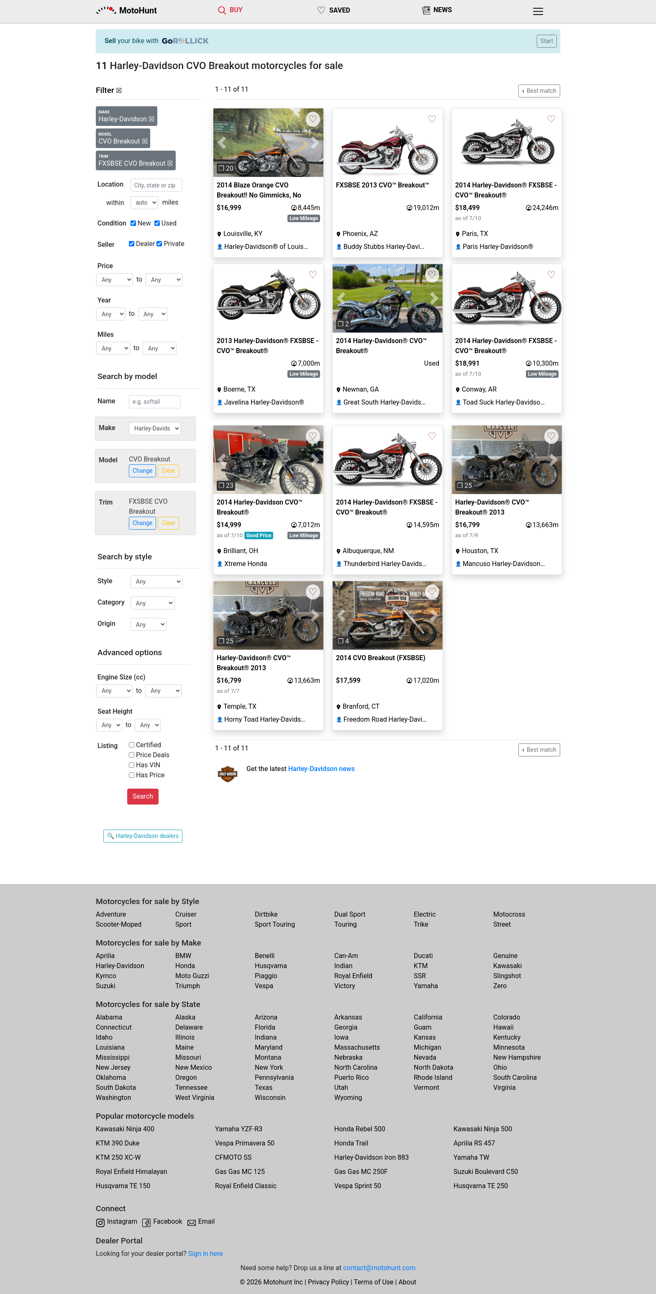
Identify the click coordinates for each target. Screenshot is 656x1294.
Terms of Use (374, 1282)
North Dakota (434, 1067)
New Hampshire (517, 1057)
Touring (345, 924)
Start (547, 41)
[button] (221, 142)
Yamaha (426, 986)
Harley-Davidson (120, 966)
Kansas (425, 1037)
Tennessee (191, 1088)
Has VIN (148, 765)
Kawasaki (507, 966)
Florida (265, 1027)
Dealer (145, 244)
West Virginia (195, 1098)
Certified (148, 745)
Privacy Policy (328, 1282)
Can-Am (346, 956)
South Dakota (116, 1088)
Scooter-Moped (118, 924)
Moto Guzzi (192, 976)
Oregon (186, 1077)
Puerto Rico (351, 1077)
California (428, 1017)
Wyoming (348, 1098)
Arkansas (348, 1017)
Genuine (505, 956)
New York (269, 1067)
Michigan (427, 1047)
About (407, 1282)
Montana (268, 1057)
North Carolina (355, 1067)
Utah (341, 1088)
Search (143, 796)
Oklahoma (111, 1077)
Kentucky (506, 1037)
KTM (421, 966)
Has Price (150, 775)
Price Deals (152, 755)
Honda (185, 966)
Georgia (345, 1027)
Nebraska (348, 1057)
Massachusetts (357, 1047)
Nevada (425, 1057)
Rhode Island (433, 1077)
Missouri (188, 1057)
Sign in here (205, 1254)
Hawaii (503, 1027)
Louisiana (110, 1047)
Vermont (426, 1088)
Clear (168, 470)
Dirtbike (266, 914)
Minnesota (509, 1047)
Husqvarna (271, 966)
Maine (184, 1047)
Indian (343, 966)
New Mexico (193, 1067)
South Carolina (515, 1077)
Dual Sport (350, 914)
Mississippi (113, 1057)
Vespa (264, 986)
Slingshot (507, 976)
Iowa (341, 1037)
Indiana (266, 1037)
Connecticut (114, 1027)
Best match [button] (540, 90)
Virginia (504, 1088)
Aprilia (105, 956)
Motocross (509, 914)
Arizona (266, 1017)
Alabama (109, 1017)
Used (169, 223)
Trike (421, 924)
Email (206, 1221)
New (144, 223)
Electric (425, 914)
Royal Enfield (353, 976)
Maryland (268, 1047)
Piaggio (266, 976)
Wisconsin (270, 1098)
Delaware (189, 1027)
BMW (183, 956)
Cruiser (186, 914)
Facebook (167, 1221)
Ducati (423, 956)
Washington (113, 1098)
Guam (422, 1027)
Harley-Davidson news (321, 769)
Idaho (104, 1037)
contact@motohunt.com (379, 1268)
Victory (344, 986)
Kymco (106, 976)
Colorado (506, 1017)
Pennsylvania (274, 1077)
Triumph (187, 986)
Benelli (264, 956)
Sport (183, 924)
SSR (420, 976)
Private (174, 244)
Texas (263, 1088)
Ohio (500, 1067)
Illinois (185, 1037)
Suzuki (105, 986)
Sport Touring (275, 924)
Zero (500, 986)
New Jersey (113, 1067)
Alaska (185, 1017)
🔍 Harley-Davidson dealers (143, 836)
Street (502, 924)
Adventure (111, 914)
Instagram (122, 1221)
